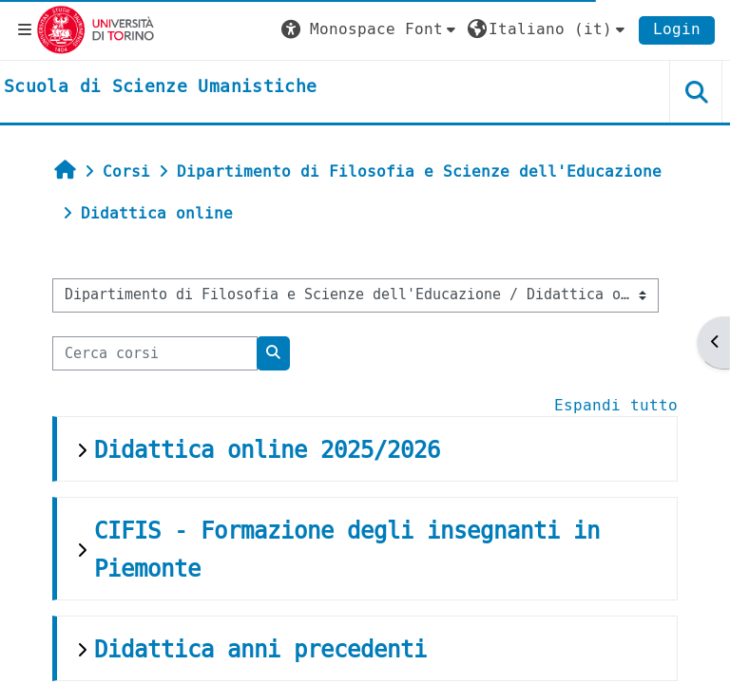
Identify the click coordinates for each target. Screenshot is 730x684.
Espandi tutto (616, 405)
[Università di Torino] (95, 29)
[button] (370, 29)
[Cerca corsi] (155, 353)
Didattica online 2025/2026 (267, 450)
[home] (160, 87)
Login (677, 29)
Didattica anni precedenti (260, 650)
